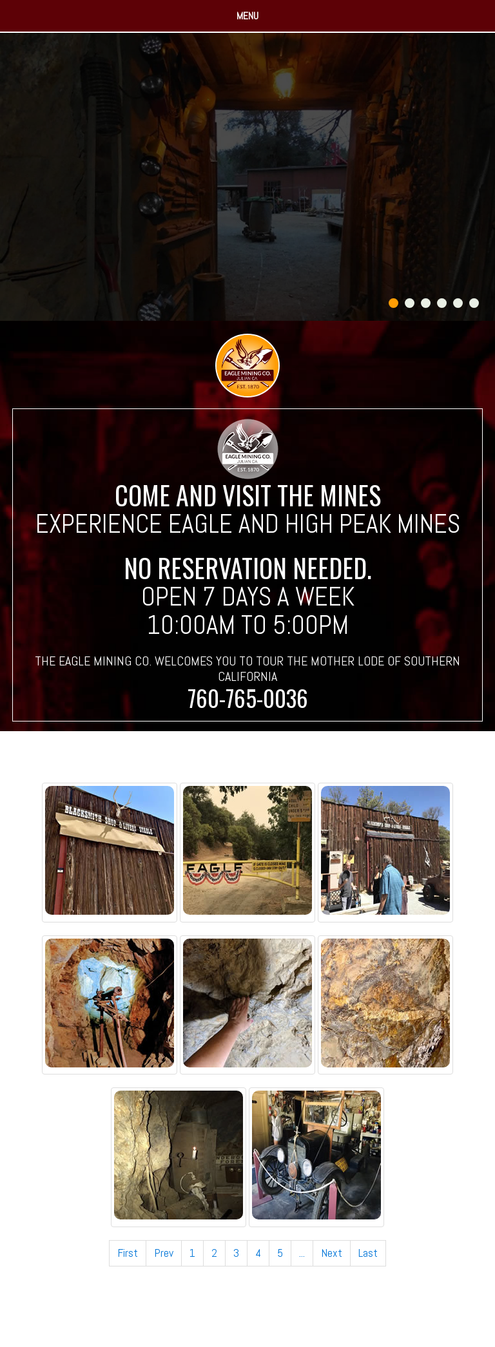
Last (368, 1252)
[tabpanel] (247, 177)
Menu (247, 16)
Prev (163, 1252)
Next (331, 1252)
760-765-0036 (248, 697)
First (127, 1252)
